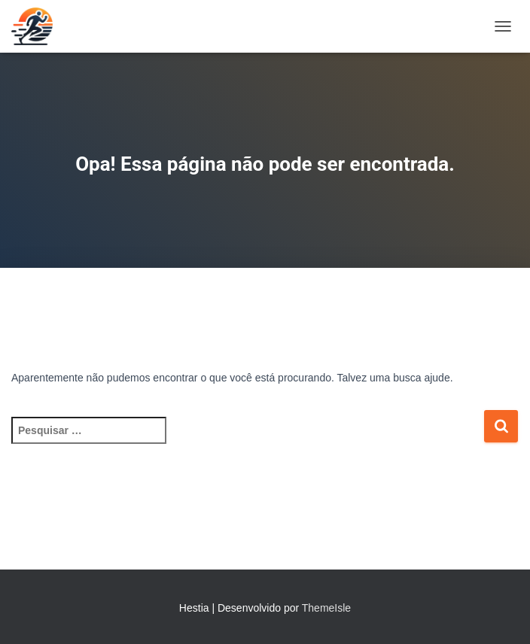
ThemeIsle (326, 608)
